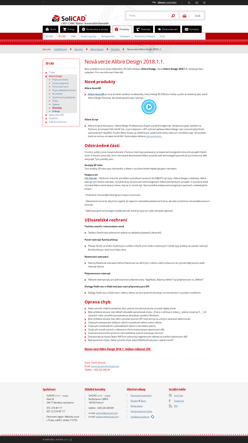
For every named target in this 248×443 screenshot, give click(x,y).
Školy (143, 400)
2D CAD (49, 36)
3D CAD (62, 36)
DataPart (53, 118)
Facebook (179, 400)
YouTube (178, 395)
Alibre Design (97, 49)
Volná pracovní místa (141, 411)
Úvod (49, 29)
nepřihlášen (167, 2)
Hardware (125, 36)
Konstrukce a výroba (93, 29)
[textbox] (145, 15)
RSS (176, 406)
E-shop (67, 29)
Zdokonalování (166, 29)
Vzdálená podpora (140, 416)
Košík (197, 15)
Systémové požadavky (63, 97)
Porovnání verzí (60, 86)
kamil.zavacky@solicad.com (105, 366)
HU (196, 2)
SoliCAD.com (86, 19)
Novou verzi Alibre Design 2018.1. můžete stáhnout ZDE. (118, 349)
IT (71, 439)
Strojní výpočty (88, 36)
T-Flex (52, 72)
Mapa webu (137, 406)
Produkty (120, 29)
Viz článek (90, 178)
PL (189, 2)
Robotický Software (145, 36)
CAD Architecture (57, 121)
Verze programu (60, 83)
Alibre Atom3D (96, 94)
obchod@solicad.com (107, 413)
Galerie (55, 104)
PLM (162, 36)
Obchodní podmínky (141, 395)
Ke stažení (57, 93)
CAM (73, 36)
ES (204, 2)
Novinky (78, 49)
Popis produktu (60, 79)
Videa (55, 100)
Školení (134, 400)
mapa (65, 395)
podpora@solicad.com (107, 416)
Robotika (142, 29)
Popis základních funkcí (64, 90)
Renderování (108, 36)
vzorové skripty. (154, 136)
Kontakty (190, 29)
